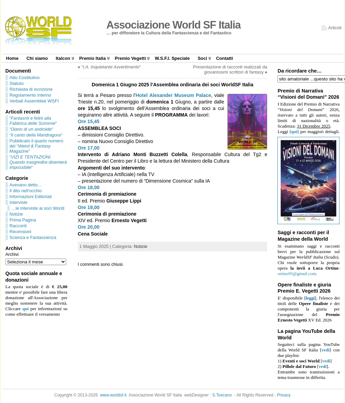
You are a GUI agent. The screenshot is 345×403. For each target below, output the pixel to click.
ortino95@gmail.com (296, 273)
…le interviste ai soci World (37, 208)
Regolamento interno (30, 95)
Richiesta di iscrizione (31, 89)
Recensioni (20, 231)
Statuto (17, 83)
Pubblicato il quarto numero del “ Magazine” (36, 146)
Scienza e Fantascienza (33, 237)
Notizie (16, 214)
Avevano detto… (26, 184)
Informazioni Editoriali (31, 196)
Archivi (12, 254)
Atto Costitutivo (25, 77)
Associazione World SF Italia (173, 25)
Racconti (18, 225)
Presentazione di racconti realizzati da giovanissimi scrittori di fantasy (230, 69)
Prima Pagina (23, 219)
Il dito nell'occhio (26, 190)
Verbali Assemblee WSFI (34, 101)
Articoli (334, 27)
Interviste (19, 202)
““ (33, 121)
